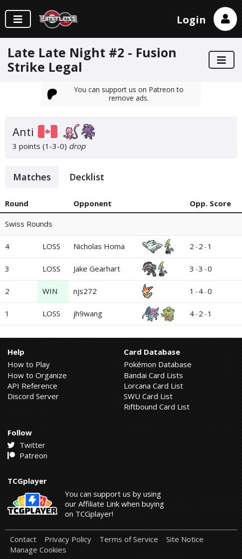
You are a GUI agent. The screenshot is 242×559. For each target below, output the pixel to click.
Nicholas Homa (99, 246)
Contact (23, 539)
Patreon (27, 455)
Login (191, 19)
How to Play (28, 364)
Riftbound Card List (157, 407)
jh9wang (87, 313)
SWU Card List (148, 396)
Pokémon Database (158, 364)
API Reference (32, 386)
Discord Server (33, 396)
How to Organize (37, 375)
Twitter (26, 445)
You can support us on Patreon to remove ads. (115, 93)
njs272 (85, 291)
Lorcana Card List (153, 386)
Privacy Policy (67, 539)
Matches (32, 177)
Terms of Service (128, 539)
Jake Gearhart (96, 269)
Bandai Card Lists (153, 375)
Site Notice (185, 539)
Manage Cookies (38, 550)
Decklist (86, 177)
